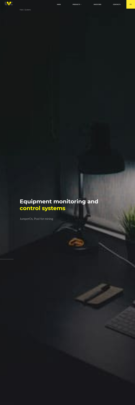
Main (59, 4)
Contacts (116, 4)
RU (131, 4)
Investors (97, 4)
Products (77, 4)
